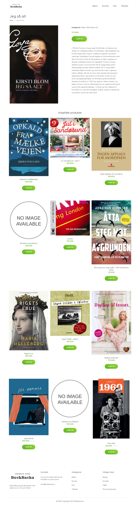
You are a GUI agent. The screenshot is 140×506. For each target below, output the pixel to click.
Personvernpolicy (109, 490)
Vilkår (105, 486)
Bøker (95, 6)
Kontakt (106, 482)
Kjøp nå (79, 40)
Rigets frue (28, 355)
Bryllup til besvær (111, 359)
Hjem (12, 21)
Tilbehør (124, 6)
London (70, 240)
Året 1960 (111, 444)
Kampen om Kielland (70, 423)
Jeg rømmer (29, 439)
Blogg (105, 478)
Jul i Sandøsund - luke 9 (70, 162)
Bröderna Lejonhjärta (28, 244)
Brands (105, 6)
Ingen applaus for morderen (111, 175)
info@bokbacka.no (48, 485)
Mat (115, 6)
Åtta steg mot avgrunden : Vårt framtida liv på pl (111, 270)
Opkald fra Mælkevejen (28, 180)
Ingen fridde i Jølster (70, 340)
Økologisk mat (92, 28)
